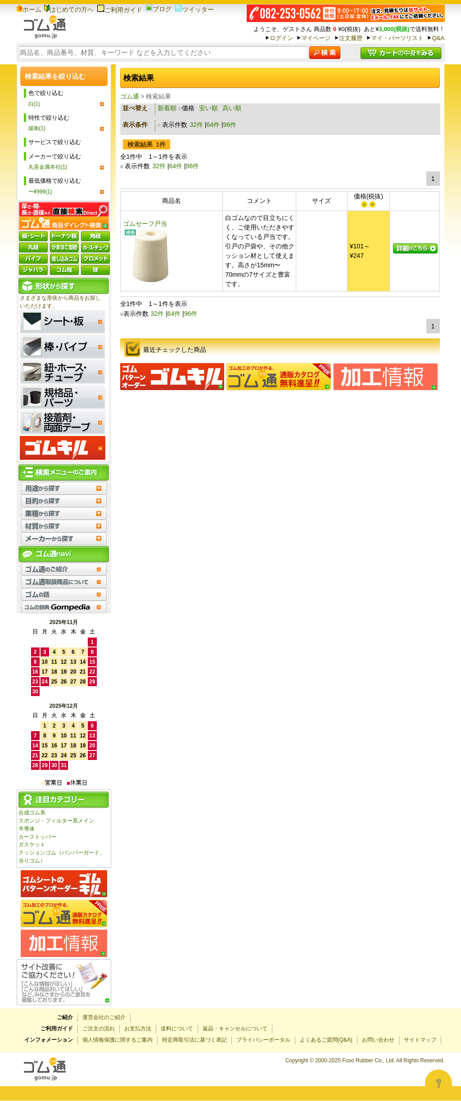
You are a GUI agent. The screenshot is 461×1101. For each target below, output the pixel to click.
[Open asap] (438, 1083)
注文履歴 (350, 38)
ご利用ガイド (119, 9)
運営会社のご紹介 (104, 1017)
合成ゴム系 (31, 812)
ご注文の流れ (98, 1028)
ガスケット (31, 844)
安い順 (208, 108)
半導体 (26, 829)
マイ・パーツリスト (397, 38)
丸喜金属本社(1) (48, 167)
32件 (196, 124)
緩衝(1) (37, 128)
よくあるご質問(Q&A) (326, 1040)
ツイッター (194, 9)
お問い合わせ (378, 1040)
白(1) (34, 104)
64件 (213, 124)
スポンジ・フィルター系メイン (56, 821)
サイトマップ (420, 1040)
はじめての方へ (69, 9)
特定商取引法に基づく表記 (194, 1040)
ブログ (158, 9)
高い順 (231, 108)
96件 (230, 124)
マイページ (315, 38)
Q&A (438, 38)
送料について (177, 1028)
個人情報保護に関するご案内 (117, 1040)
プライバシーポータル (263, 1040)
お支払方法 (137, 1028)
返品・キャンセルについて (235, 1028)
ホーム (29, 9)
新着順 (167, 108)
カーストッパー (37, 837)
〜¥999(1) (40, 192)
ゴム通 (129, 96)
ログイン (281, 38)
